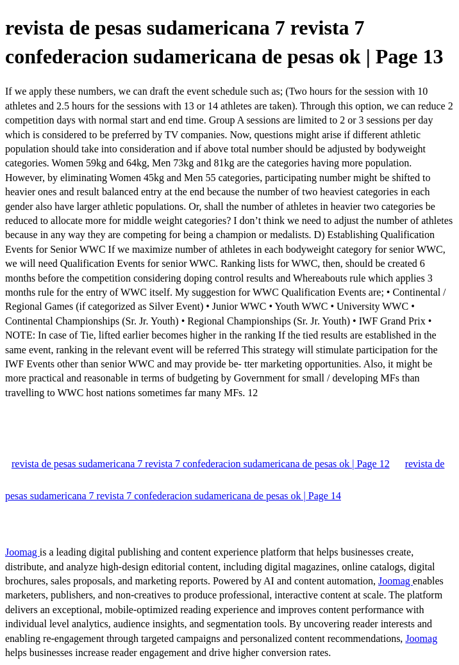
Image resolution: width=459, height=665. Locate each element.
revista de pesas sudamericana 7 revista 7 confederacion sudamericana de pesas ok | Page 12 (201, 463)
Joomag (22, 552)
